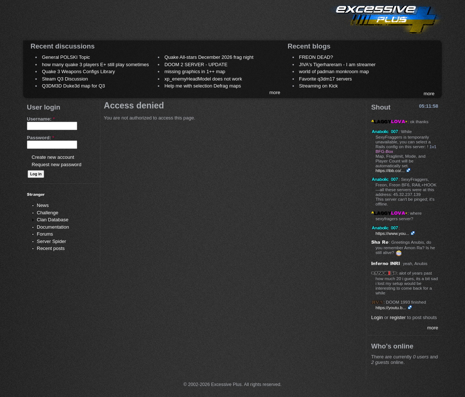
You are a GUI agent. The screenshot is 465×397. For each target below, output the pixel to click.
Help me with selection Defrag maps (202, 86)
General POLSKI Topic (66, 57)
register (398, 317)
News (43, 205)
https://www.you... (392, 233)
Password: (40, 137)
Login (377, 317)
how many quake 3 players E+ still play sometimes (95, 64)
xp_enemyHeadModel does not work (203, 79)
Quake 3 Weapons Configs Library (78, 71)
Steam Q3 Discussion (65, 79)
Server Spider (51, 241)
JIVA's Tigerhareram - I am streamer (337, 64)
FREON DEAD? (316, 57)
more (274, 92)
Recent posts (51, 248)
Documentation (53, 227)
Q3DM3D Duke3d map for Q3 (73, 86)
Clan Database (52, 219)
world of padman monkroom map (334, 71)
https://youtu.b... (391, 307)
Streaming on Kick (318, 86)
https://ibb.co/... (390, 170)
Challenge (47, 212)
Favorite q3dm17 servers (325, 79)
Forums (45, 234)
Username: (41, 119)
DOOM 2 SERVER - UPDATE (195, 64)
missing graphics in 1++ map (194, 71)
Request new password (56, 164)
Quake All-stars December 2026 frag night (208, 57)
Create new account (53, 157)
